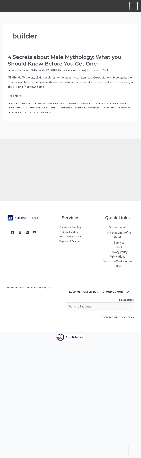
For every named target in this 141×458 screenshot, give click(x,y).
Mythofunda (38, 70)
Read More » (15, 96)
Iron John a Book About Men (111, 103)
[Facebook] (12, 232)
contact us (119, 247)
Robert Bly (15, 112)
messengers (65, 108)
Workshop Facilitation (70, 236)
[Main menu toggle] (134, 6)
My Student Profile (119, 232)
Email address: (126, 299)
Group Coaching (70, 231)
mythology (109, 108)
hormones (86, 103)
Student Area (117, 227)
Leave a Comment (18, 70)
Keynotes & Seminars (70, 241)
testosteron (31, 112)
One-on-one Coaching (70, 227)
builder (13, 103)
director (26, 103)
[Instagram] (20, 232)
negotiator (124, 108)
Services (119, 242)
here (131, 317)
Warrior (46, 112)
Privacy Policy (119, 252)
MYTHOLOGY (53, 70)
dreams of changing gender (49, 103)
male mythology (39, 108)
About (117, 237)
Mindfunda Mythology (87, 108)
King (11, 108)
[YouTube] (34, 232)
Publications (117, 256)
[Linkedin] (27, 232)
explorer (73, 103)
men (53, 108)
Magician (22, 108)
